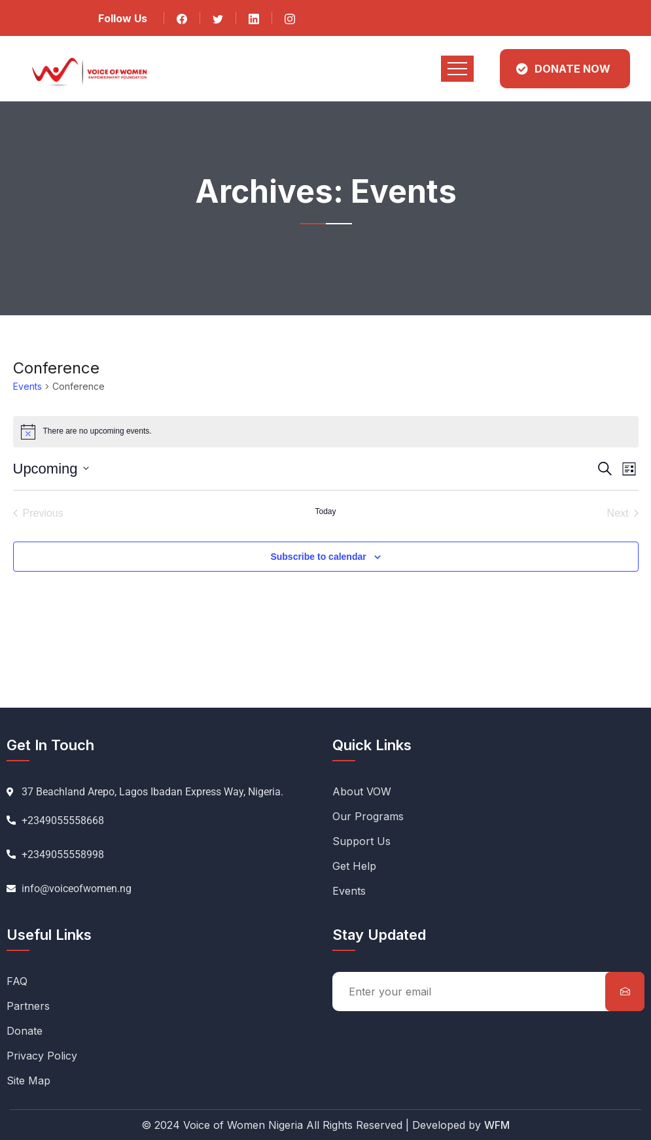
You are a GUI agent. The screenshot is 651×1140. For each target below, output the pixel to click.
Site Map (28, 1080)
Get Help (354, 865)
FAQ (17, 981)
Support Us (361, 841)
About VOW (361, 791)
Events (27, 386)
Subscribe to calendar (318, 556)
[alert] (326, 431)
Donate (25, 1030)
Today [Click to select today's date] (325, 511)
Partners (28, 1005)
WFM (497, 1124)
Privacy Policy (42, 1055)
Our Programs (368, 816)
